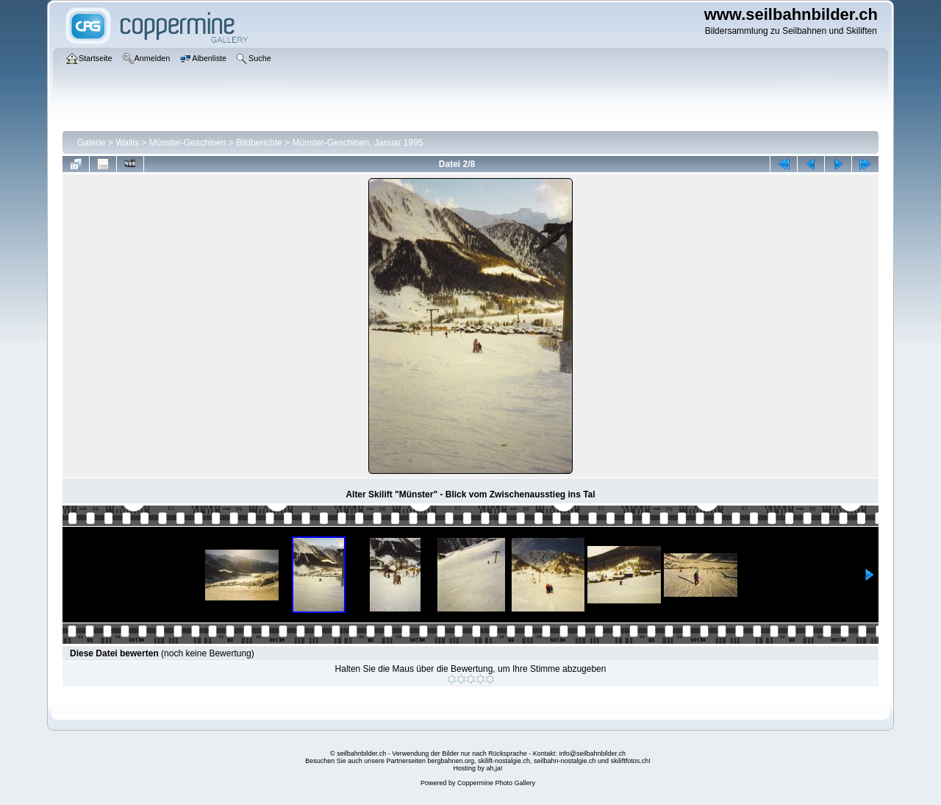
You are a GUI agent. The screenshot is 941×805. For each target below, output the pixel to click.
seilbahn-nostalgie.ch (565, 761)
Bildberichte (259, 143)
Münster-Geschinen (187, 143)
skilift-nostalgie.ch (504, 761)
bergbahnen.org (450, 761)
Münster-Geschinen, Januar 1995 (357, 143)
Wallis (127, 143)
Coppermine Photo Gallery (496, 783)
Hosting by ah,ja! (477, 768)
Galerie (91, 143)
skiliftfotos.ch (630, 761)
